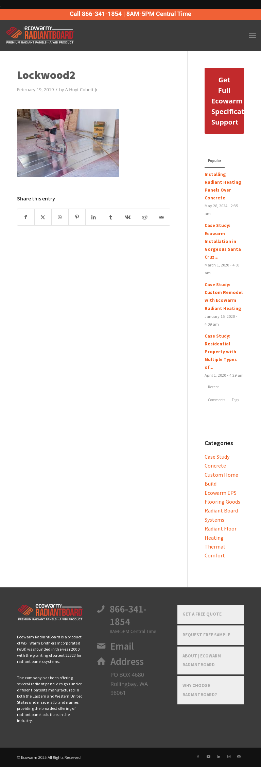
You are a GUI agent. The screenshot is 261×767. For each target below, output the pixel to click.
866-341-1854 (128, 615)
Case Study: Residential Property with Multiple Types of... (221, 351)
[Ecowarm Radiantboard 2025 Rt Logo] (51, 35)
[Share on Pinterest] (77, 217)
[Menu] (252, 35)
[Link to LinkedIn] (218, 756)
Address (127, 661)
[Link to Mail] (239, 756)
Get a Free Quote (202, 614)
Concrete (215, 465)
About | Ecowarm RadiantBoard (201, 660)
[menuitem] (252, 35)
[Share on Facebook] (25, 217)
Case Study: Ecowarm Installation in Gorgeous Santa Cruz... (223, 241)
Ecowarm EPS (221, 492)
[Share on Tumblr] (110, 217)
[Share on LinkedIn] (94, 217)
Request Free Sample (206, 635)
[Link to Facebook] (198, 756)
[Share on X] (43, 217)
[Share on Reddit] (144, 217)
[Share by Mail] (161, 217)
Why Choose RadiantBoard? (199, 690)
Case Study (217, 456)
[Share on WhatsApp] (60, 217)
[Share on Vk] (127, 217)
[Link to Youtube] (208, 756)
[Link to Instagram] (229, 756)
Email (122, 646)
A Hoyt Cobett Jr (81, 89)
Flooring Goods (222, 501)
